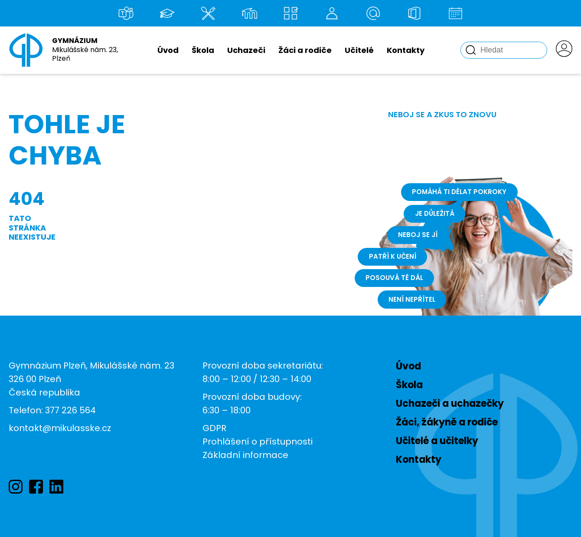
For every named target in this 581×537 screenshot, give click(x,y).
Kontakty (405, 50)
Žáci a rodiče (305, 50)
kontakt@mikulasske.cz (60, 428)
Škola (203, 50)
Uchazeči (246, 50)
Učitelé (359, 50)
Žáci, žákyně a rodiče (447, 422)
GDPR (214, 428)
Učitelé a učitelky (437, 441)
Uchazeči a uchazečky (450, 403)
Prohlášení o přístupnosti (257, 441)
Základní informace (245, 455)
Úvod (168, 50)
